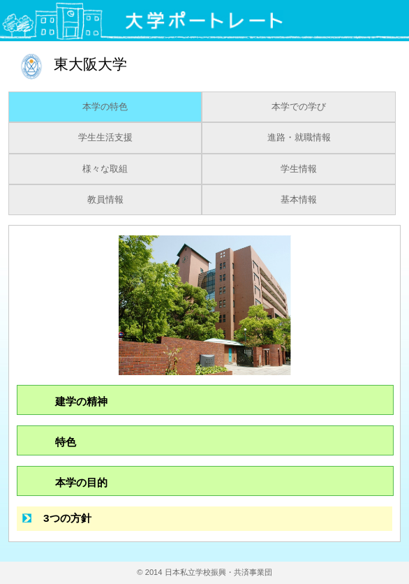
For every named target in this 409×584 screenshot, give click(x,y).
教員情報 (105, 200)
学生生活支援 (105, 138)
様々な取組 (105, 169)
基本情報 (299, 200)
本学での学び (299, 107)
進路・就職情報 (299, 138)
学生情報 (299, 169)
